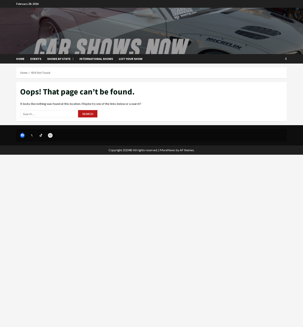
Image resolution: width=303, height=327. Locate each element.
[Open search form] (286, 59)
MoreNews (167, 150)
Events (35, 59)
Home (20, 59)
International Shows (96, 59)
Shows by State (59, 59)
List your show (130, 59)
